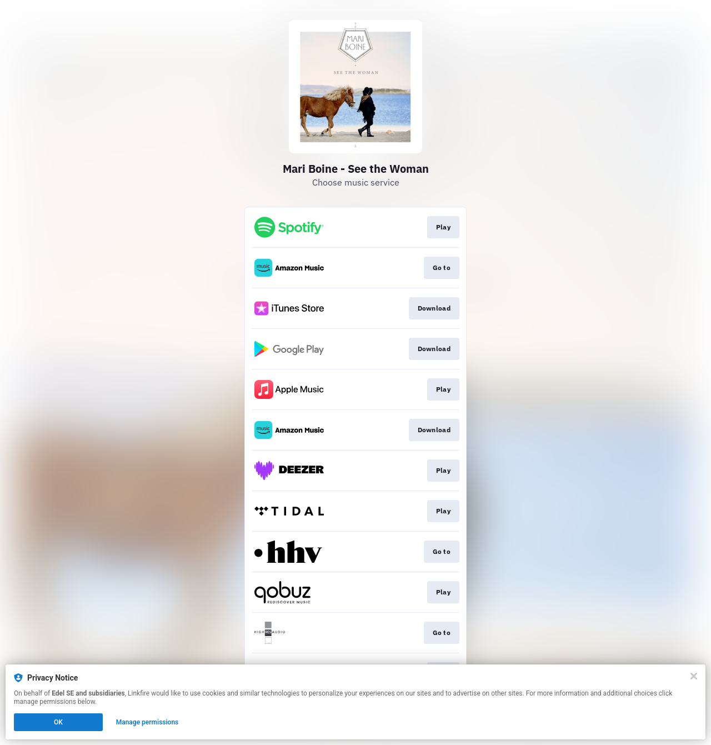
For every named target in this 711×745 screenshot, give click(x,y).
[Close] (694, 676)
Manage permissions (147, 722)
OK (58, 722)
